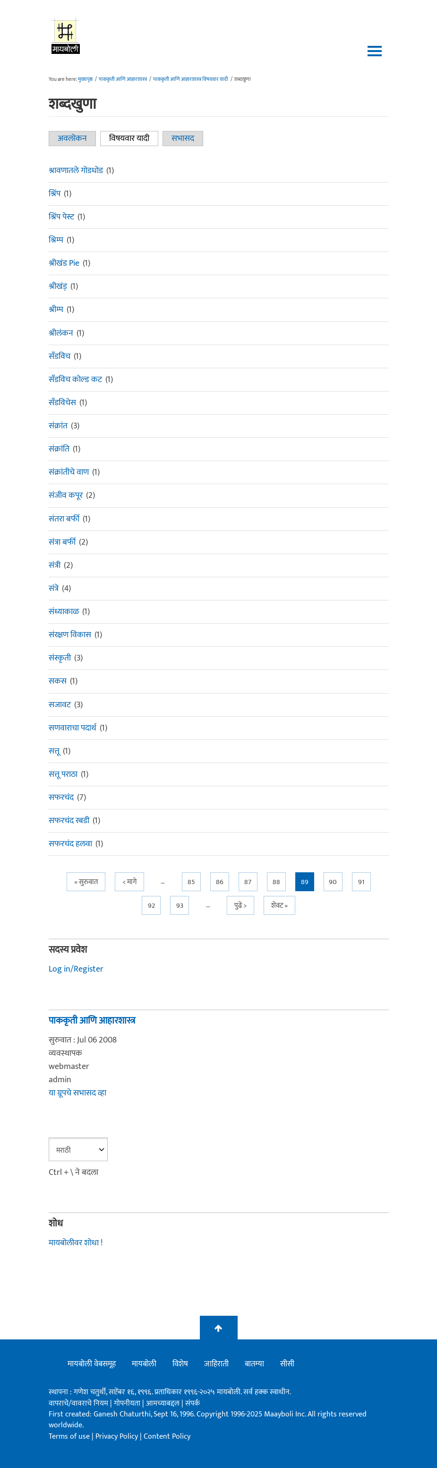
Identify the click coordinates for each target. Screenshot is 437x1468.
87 (247, 882)
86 (219, 882)
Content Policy (167, 1436)
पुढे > (240, 906)
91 (361, 882)
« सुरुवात (86, 882)
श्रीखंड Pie (64, 263)
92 (151, 906)
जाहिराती (216, 1364)
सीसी (287, 1364)
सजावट (60, 705)
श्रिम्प (56, 240)
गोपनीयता (128, 1403)
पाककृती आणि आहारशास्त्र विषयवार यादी (190, 79)
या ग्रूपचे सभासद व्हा (77, 1093)
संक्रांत (58, 426)
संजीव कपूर (66, 495)
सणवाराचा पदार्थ (72, 728)
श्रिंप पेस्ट (61, 217)
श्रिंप (54, 194)
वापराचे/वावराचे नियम (78, 1403)
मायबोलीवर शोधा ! (76, 1243)
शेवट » (279, 906)
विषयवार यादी (133, 138)
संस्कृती (60, 658)
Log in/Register (76, 969)
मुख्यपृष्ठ (85, 79)
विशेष (180, 1364)
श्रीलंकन (61, 333)
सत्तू (54, 751)
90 (333, 882)
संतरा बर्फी (64, 519)
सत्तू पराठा (63, 774)
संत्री (54, 565)
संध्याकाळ (64, 612)
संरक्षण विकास (70, 635)
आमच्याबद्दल (163, 1403)
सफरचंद (61, 797)
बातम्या (254, 1364)
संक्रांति (59, 449)
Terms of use (69, 1436)
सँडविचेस (62, 403)
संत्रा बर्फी (62, 542)
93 (179, 906)
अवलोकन (72, 138)
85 (191, 882)
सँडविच (59, 356)
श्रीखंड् (58, 286)
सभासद (182, 138)
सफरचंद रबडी (69, 821)
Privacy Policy (117, 1436)
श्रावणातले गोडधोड (76, 171)
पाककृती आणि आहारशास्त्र (123, 79)
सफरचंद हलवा (70, 844)
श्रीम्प (56, 310)
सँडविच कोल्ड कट (75, 380)
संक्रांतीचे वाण (69, 472)
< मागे (129, 882)
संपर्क (192, 1403)
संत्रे (54, 589)
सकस (58, 681)
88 (276, 882)
